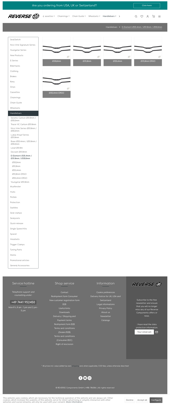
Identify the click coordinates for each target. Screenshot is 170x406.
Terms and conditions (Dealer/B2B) (64, 330)
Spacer (13, 234)
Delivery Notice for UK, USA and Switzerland (105, 298)
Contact (64, 292)
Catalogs (105, 320)
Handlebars (16, 113)
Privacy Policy (105, 308)
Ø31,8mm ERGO (19, 174)
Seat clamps (16, 213)
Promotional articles (19, 260)
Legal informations (106, 304)
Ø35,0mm (16, 162)
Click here (147, 6)
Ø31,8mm (16, 166)
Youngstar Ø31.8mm (20, 182)
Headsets (15, 239)
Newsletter (105, 316)
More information (74, 402)
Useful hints (64, 308)
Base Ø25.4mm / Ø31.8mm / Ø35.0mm (24, 142)
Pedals (13, 197)
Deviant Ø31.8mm (19, 152)
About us (105, 312)
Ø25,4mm (16, 170)
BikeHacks (15, 66)
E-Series (14, 61)
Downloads (64, 312)
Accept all (142, 400)
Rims (12, 82)
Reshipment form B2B (64, 324)
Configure (156, 400)
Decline (129, 400)
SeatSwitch (15, 40)
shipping (75, 366)
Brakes (13, 76)
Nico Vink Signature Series (22, 45)
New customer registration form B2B (64, 302)
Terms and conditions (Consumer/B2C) (64, 338)
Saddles (14, 208)
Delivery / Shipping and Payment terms (64, 318)
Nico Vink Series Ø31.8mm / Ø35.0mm (24, 129)
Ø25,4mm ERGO (19, 178)
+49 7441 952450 (23, 302)
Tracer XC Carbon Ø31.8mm (23, 124)
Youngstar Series (18, 50)
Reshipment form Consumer (64, 296)
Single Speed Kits (18, 229)
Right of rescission (64, 344)
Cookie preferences (105, 292)
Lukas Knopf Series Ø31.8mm (20, 136)
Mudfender (15, 187)
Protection (15, 202)
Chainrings (15, 98)
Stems (13, 255)
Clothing (14, 71)
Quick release (16, 223)
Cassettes (15, 92)
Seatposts (15, 218)
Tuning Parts (16, 250)
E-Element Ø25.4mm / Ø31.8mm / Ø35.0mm (21, 157)
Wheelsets (15, 108)
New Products (16, 55)
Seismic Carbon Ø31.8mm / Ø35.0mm (23, 119)
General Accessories (19, 266)
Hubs (12, 192)
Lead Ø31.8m (17, 148)
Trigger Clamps (17, 245)
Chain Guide (16, 103)
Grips (12, 87)
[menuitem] (49, 16)
